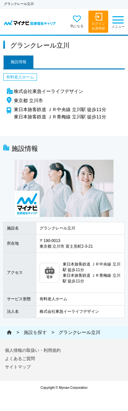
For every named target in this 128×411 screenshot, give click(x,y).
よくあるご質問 (20, 358)
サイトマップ (18, 366)
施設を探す (35, 332)
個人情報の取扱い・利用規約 (33, 350)
